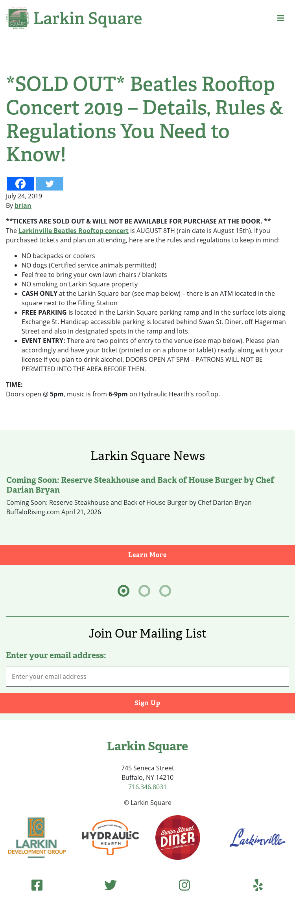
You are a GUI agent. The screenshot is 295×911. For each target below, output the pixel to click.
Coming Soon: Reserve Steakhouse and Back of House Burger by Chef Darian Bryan (140, 485)
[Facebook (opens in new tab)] (37, 884)
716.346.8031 (147, 787)
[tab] (123, 591)
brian (23, 205)
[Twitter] (49, 184)
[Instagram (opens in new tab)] (184, 884)
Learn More (211, 554)
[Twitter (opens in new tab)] (110, 884)
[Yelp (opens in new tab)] (258, 884)
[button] (280, 18)
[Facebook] (20, 184)
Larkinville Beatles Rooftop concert (73, 230)
